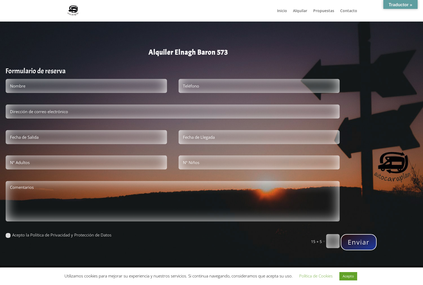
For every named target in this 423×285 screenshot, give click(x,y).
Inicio (282, 11)
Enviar (360, 242)
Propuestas (323, 11)
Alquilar (300, 11)
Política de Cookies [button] (316, 276)
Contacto (348, 11)
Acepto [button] (348, 276)
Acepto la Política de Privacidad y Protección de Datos (58, 235)
